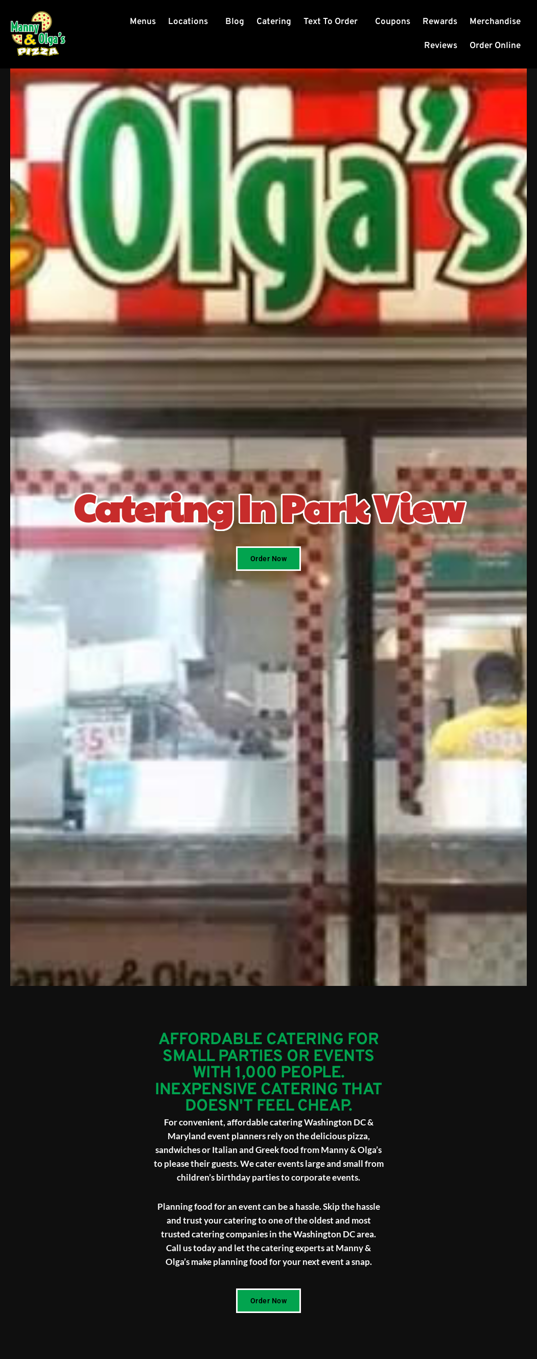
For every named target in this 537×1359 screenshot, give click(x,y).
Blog (234, 22)
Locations (188, 22)
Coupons (392, 22)
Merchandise (495, 22)
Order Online (495, 46)
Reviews (440, 46)
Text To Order (330, 22)
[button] (190, 22)
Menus (143, 22)
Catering (273, 22)
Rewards (440, 22)
